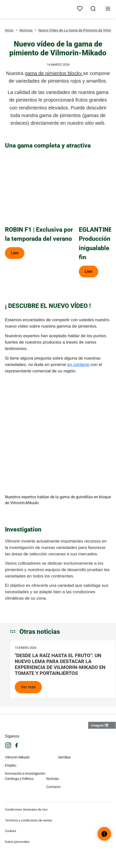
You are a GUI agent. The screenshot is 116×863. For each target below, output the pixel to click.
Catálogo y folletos (19, 779)
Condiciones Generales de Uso (26, 809)
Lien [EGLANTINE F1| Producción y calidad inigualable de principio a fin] (88, 271)
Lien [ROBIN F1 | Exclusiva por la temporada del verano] (14, 253)
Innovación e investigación (25, 773)
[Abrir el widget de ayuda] (104, 834)
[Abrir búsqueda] (93, 9)
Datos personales (17, 842)
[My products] (80, 9)
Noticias (26, 30)
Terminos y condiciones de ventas (28, 820)
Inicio (9, 30)
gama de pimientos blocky (54, 73)
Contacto (53, 787)
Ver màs (28, 687)
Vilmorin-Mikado (17, 757)
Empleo (10, 765)
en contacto (78, 364)
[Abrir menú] (107, 9)
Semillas (64, 757)
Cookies (10, 831)
